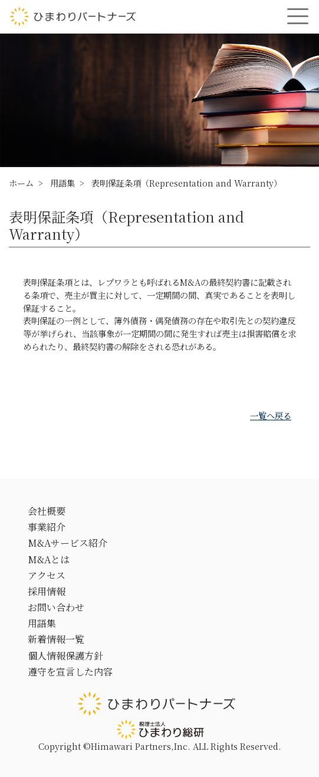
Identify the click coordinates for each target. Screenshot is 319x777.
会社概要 (46, 511)
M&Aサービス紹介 (67, 543)
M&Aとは (49, 559)
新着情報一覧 (56, 639)
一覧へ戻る (270, 415)
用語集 (62, 183)
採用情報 (46, 591)
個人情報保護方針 (65, 655)
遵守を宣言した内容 (70, 671)
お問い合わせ (56, 607)
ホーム (21, 183)
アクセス (46, 575)
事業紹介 (46, 527)
